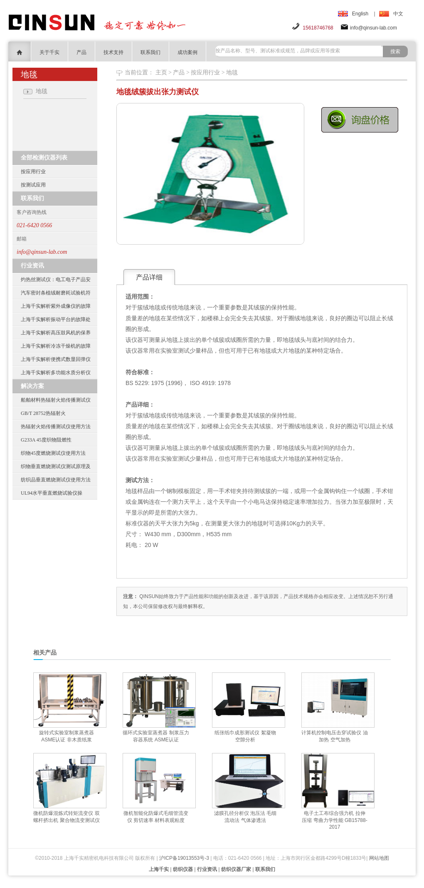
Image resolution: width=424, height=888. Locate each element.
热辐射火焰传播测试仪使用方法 (56, 426)
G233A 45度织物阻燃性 (46, 440)
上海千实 (159, 869)
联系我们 (150, 52)
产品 (81, 52)
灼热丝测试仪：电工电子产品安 (56, 279)
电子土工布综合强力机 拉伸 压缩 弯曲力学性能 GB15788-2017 (334, 820)
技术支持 (113, 52)
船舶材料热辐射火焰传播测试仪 (56, 400)
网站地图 (379, 858)
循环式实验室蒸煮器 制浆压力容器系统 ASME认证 (156, 736)
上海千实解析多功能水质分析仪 (56, 372)
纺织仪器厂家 (236, 869)
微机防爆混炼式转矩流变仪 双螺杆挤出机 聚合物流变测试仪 (66, 816)
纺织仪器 (183, 869)
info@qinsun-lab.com (373, 28)
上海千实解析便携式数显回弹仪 (56, 359)
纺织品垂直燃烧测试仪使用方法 (56, 480)
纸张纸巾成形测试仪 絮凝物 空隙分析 (245, 736)
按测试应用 (33, 185)
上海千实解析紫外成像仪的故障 (56, 306)
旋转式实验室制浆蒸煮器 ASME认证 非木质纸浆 (66, 736)
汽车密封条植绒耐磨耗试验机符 (56, 293)
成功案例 (187, 52)
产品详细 (149, 277)
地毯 (232, 72)
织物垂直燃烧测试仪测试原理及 (56, 466)
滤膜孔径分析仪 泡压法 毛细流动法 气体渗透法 (245, 816)
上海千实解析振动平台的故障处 (56, 319)
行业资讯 (207, 869)
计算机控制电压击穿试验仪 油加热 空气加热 (334, 736)
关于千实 (49, 52)
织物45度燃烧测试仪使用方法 (53, 453)
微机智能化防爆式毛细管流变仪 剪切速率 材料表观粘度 (155, 816)
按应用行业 (33, 171)
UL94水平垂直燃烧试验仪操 (51, 493)
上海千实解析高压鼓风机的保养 (56, 333)
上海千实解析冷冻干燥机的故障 (56, 346)
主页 (161, 72)
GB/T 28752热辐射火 (43, 413)
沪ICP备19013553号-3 (184, 858)
